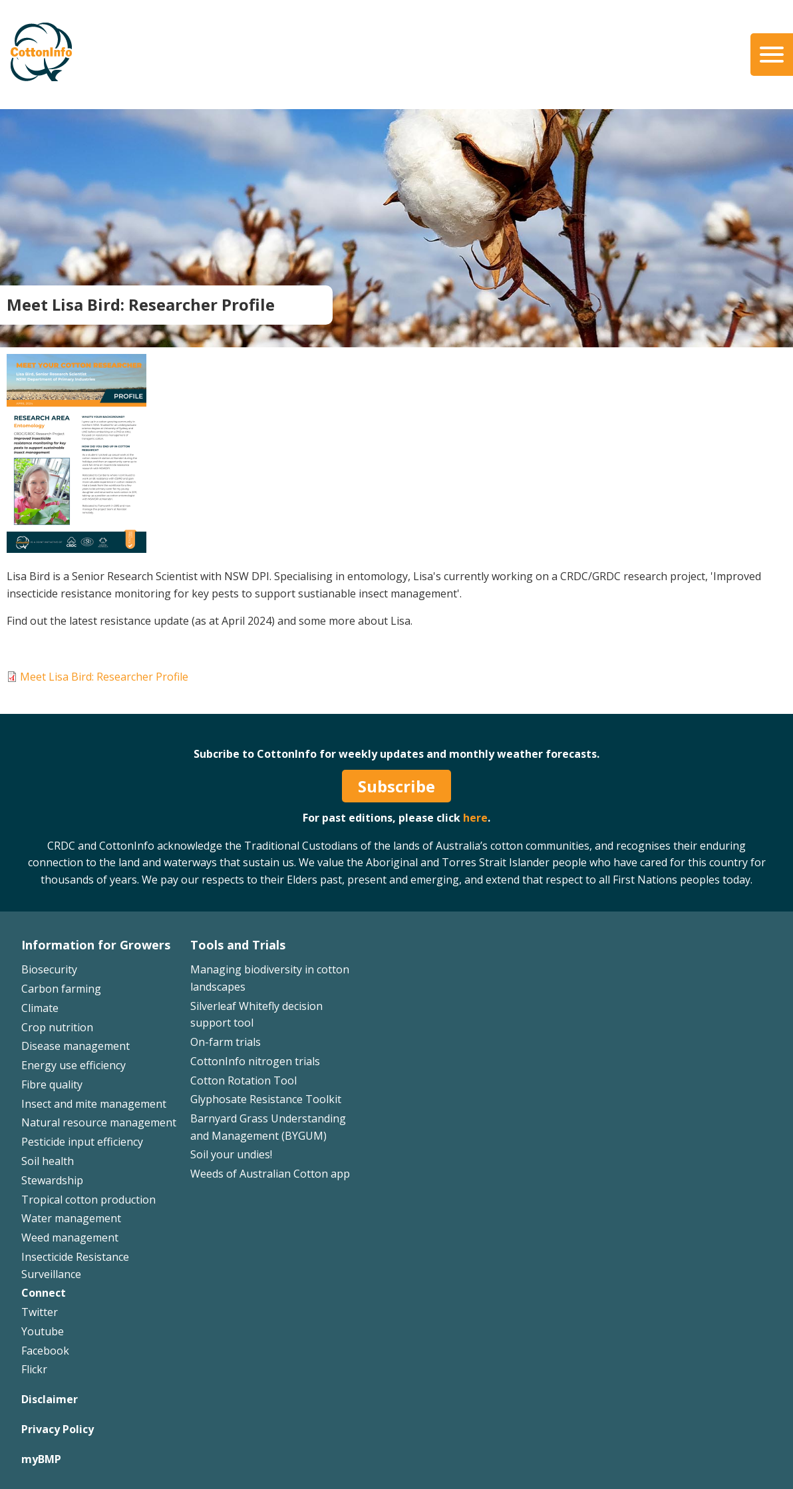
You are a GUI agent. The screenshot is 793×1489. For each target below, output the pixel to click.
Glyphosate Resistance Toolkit (265, 1099)
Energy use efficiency (73, 1065)
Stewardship (52, 1180)
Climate (40, 1008)
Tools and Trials (237, 945)
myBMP (41, 1459)
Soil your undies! (231, 1154)
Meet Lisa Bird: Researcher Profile (104, 676)
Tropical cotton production (88, 1199)
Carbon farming (61, 988)
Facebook (45, 1350)
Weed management (69, 1237)
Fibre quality (51, 1084)
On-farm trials (225, 1042)
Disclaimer (49, 1399)
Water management (71, 1218)
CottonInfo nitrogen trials (255, 1061)
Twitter (39, 1312)
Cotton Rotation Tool (243, 1080)
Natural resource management (98, 1122)
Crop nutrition (57, 1027)
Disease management (75, 1046)
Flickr (34, 1369)
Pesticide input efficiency (82, 1141)
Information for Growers (95, 945)
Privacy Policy (57, 1429)
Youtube (42, 1331)
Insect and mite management (93, 1103)
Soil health (47, 1161)
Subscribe (396, 786)
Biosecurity (49, 969)
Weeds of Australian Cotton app (270, 1173)
